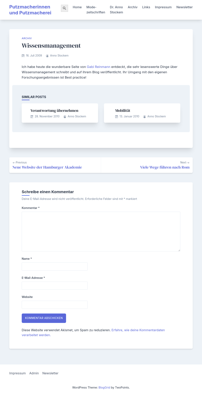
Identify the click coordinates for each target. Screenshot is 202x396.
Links (146, 7)
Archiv (132, 7)
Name (27, 258)
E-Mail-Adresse (33, 277)
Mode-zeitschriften (95, 9)
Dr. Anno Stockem (116, 9)
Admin (34, 373)
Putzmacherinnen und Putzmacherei (30, 10)
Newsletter (184, 7)
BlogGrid (104, 387)
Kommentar (31, 208)
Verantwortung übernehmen (54, 110)
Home (77, 7)
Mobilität (122, 110)
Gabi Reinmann (98, 67)
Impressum (163, 7)
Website (27, 297)
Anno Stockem (59, 55)
